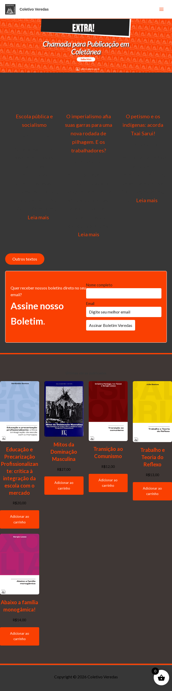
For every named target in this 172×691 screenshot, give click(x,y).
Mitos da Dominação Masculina (64, 451)
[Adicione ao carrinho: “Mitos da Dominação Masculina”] (64, 485)
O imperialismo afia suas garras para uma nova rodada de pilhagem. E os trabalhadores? (88, 133)
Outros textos (24, 258)
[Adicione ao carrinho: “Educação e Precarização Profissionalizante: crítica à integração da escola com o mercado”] (19, 519)
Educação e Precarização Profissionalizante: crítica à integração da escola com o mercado (19, 471)
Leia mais (38, 217)
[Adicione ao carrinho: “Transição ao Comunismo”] (108, 483)
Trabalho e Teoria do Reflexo (152, 457)
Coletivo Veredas (34, 9)
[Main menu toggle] (161, 9)
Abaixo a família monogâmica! (19, 606)
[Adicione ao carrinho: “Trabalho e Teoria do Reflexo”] (152, 491)
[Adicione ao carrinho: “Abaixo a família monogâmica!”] (19, 636)
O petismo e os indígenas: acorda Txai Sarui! (142, 124)
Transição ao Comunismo (108, 452)
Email (90, 303)
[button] (86, 46)
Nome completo (99, 285)
